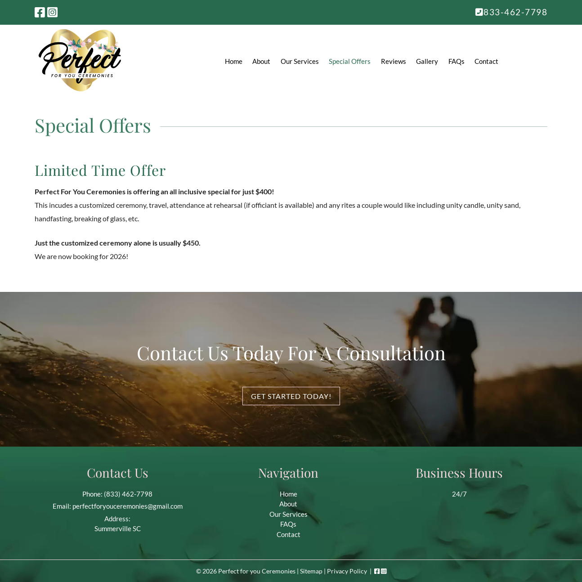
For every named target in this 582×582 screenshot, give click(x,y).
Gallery (427, 61)
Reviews (393, 61)
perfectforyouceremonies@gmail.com (127, 506)
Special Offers (350, 61)
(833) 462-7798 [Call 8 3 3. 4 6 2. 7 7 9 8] (128, 494)
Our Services (300, 61)
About (261, 61)
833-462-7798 (511, 12)
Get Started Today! (291, 396)
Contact (486, 61)
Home (233, 61)
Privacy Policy (347, 571)
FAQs (456, 61)
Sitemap (311, 571)
